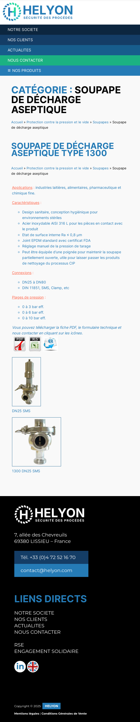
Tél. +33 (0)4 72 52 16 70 (48, 557)
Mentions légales (26, 713)
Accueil (17, 122)
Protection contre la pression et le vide (58, 122)
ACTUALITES (19, 50)
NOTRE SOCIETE (23, 29)
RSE (19, 645)
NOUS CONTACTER (25, 60)
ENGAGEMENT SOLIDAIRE (46, 651)
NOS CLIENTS (20, 39)
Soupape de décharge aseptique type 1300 (62, 149)
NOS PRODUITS (24, 70)
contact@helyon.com (46, 570)
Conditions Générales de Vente (64, 713)
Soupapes (101, 122)
